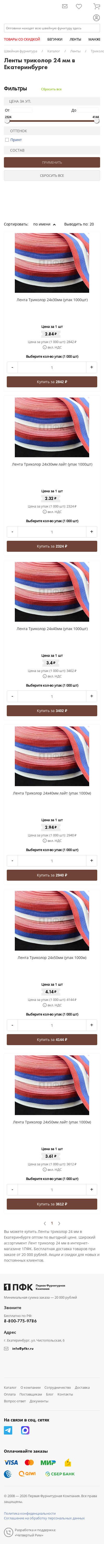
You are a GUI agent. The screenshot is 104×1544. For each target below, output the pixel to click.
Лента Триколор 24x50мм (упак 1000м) (52, 957)
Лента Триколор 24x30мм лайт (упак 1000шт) (52, 464)
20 (94, 224)
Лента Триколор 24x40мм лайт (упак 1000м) (52, 793)
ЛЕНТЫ (75, 39)
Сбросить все (51, 89)
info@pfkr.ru (23, 1348)
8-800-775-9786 (20, 1321)
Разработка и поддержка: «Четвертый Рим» (35, 1532)
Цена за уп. (18, 101)
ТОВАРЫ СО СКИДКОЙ (22, 39)
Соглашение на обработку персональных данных (44, 1518)
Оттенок (16, 130)
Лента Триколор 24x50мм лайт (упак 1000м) (52, 1122)
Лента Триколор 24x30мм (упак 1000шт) (52, 299)
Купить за (52, 381)
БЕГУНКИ (54, 39)
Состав (15, 150)
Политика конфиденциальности (30, 1513)
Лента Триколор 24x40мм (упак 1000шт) (52, 628)
